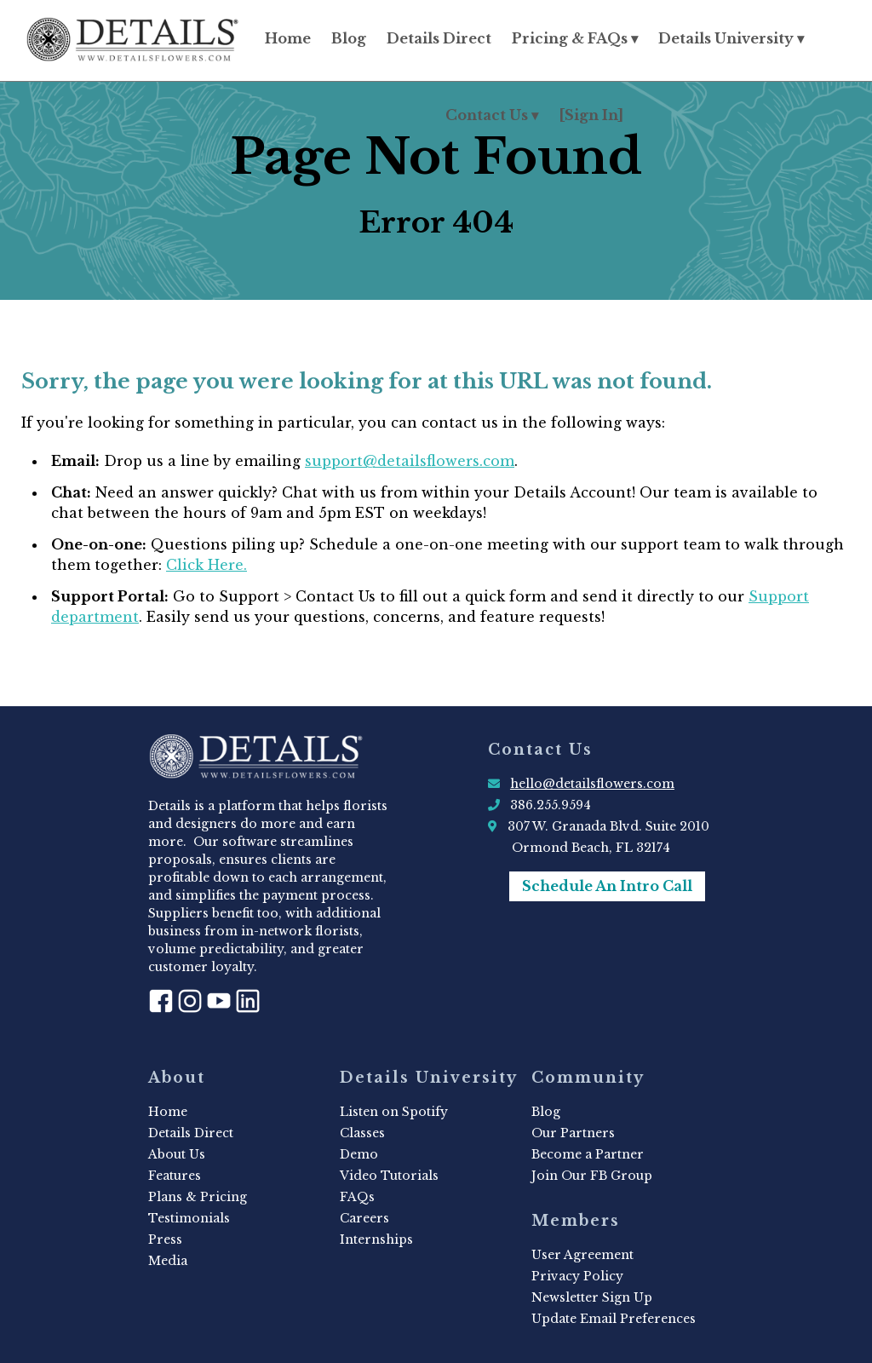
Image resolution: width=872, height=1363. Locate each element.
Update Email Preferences (613, 1318)
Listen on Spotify (394, 1111)
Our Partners (573, 1133)
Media (167, 1260)
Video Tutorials (389, 1175)
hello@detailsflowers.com (592, 783)
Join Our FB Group (591, 1175)
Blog (348, 38)
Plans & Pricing (197, 1197)
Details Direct (439, 38)
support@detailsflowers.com (409, 460)
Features (174, 1175)
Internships (376, 1239)
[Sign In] (591, 115)
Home (288, 38)
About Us (176, 1154)
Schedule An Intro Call (607, 885)
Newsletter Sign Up (591, 1297)
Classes (362, 1133)
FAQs (357, 1197)
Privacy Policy (577, 1276)
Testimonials (189, 1218)
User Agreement (582, 1254)
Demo (359, 1154)
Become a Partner (587, 1154)
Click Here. (206, 564)
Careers (364, 1218)
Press (165, 1239)
